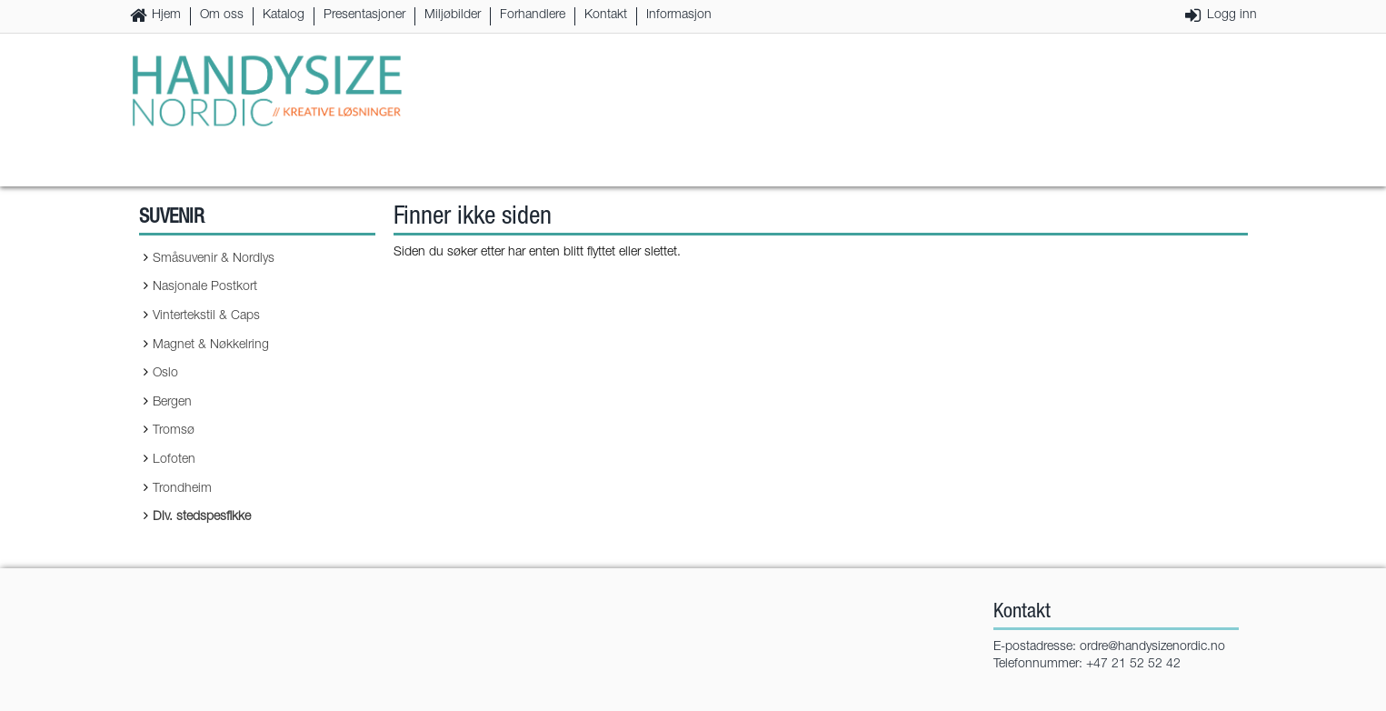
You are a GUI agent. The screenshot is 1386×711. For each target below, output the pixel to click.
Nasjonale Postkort (205, 287)
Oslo (165, 373)
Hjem (166, 15)
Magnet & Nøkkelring (211, 345)
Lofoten (174, 460)
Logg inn (1232, 15)
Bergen (172, 402)
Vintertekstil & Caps (206, 316)
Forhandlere (532, 15)
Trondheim (182, 489)
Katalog (283, 15)
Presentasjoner (364, 15)
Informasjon (679, 15)
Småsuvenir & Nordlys (213, 259)
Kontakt (605, 15)
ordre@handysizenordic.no (1152, 647)
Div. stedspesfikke (202, 517)
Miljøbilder (452, 15)
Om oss (222, 15)
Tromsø (173, 431)
